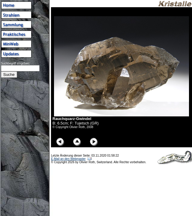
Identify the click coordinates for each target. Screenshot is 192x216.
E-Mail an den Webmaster (68, 158)
